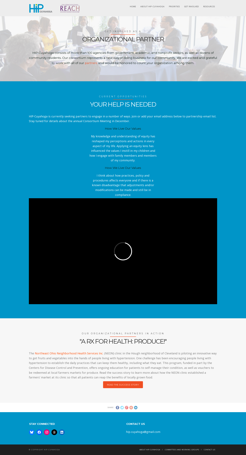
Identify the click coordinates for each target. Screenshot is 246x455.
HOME (133, 6)
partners (91, 63)
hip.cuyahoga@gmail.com (143, 432)
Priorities (174, 6)
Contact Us (209, 450)
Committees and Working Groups (182, 450)
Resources (209, 6)
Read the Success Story (123, 384)
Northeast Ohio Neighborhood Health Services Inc (69, 353)
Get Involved (191, 6)
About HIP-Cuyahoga (152, 6)
